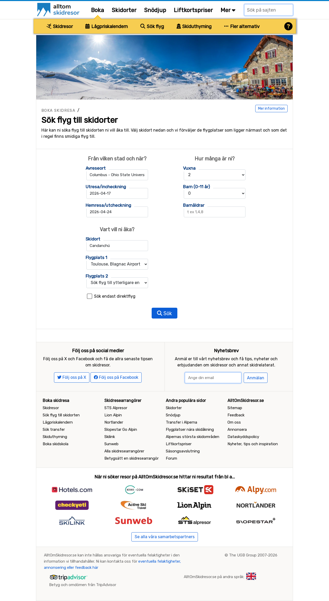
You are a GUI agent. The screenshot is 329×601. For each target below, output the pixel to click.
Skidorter (124, 10)
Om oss (234, 422)
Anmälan (255, 377)
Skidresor (60, 26)
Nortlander (113, 422)
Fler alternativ (242, 26)
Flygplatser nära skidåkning (190, 429)
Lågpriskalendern (106, 26)
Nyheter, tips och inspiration (252, 444)
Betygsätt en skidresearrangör (131, 458)
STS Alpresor (115, 408)
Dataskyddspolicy (243, 436)
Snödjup (155, 10)
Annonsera (237, 429)
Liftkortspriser (193, 10)
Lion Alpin (113, 415)
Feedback (235, 415)
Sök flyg (152, 26)
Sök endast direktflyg (114, 296)
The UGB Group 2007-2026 (253, 555)
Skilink (109, 436)
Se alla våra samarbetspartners (165, 536)
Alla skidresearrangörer (124, 451)
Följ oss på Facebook (116, 377)
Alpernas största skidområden (192, 436)
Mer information (271, 108)
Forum (171, 458)
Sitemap (234, 408)
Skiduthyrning (194, 26)
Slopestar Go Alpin (120, 429)
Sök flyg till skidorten (61, 415)
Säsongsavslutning (183, 451)
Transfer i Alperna (181, 422)
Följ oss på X (71, 377)
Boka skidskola (55, 444)
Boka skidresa (58, 110)
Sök (164, 313)
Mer (228, 10)
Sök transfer (54, 429)
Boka (97, 10)
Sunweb (111, 444)
